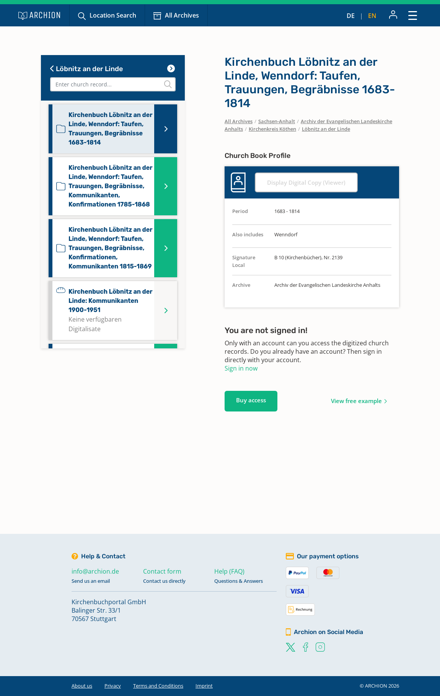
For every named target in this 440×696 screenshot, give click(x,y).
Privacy (112, 685)
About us (82, 685)
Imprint (204, 685)
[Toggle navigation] (413, 15)
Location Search (113, 15)
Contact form (162, 571)
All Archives (182, 15)
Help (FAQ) (229, 571)
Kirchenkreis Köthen (272, 128)
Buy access (251, 400)
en (372, 15)
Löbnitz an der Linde (86, 69)
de (351, 15)
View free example (356, 401)
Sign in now (241, 368)
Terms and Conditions (158, 685)
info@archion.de (95, 571)
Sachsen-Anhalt (276, 121)
